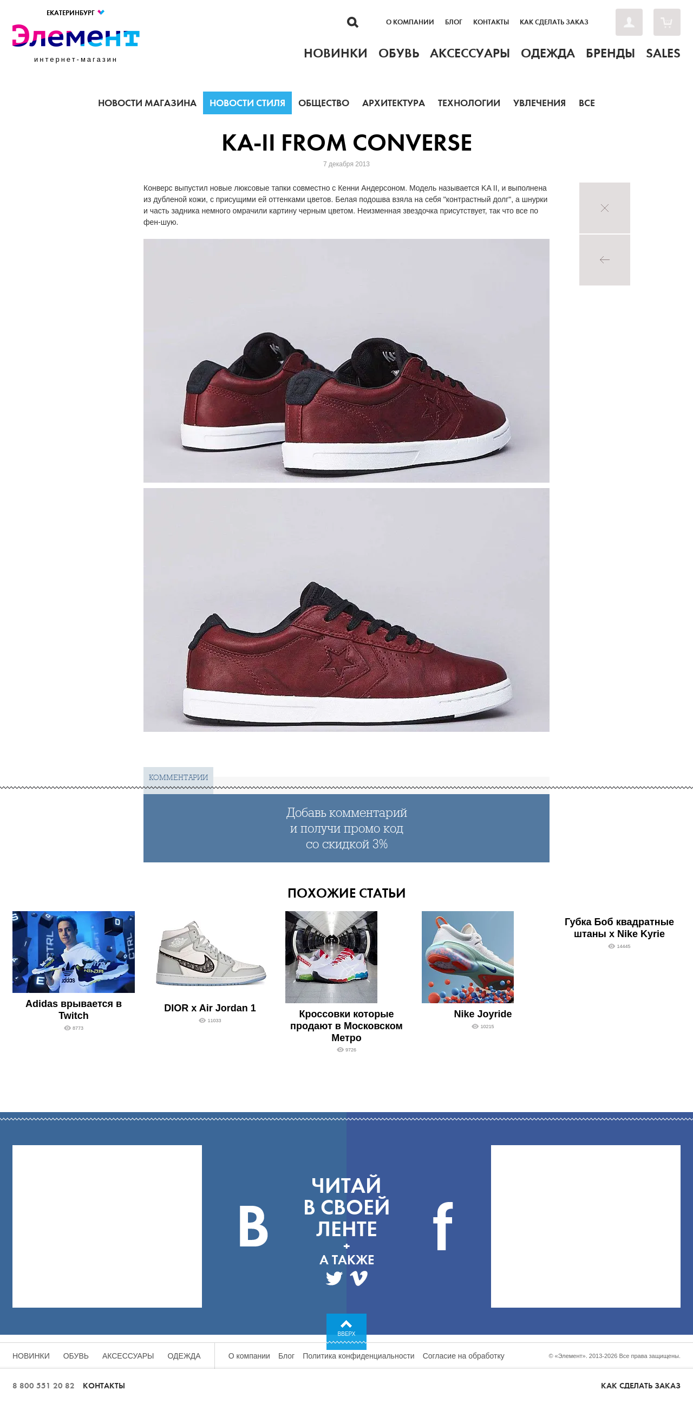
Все (587, 103)
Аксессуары (128, 1356)
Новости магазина (147, 103)
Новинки (31, 1356)
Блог (453, 22)
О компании (410, 22)
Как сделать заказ (554, 22)
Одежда (184, 1356)
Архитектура (393, 103)
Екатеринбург (76, 13)
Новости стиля (247, 103)
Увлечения (539, 103)
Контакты (491, 22)
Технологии (469, 103)
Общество (323, 103)
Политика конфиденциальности (359, 1356)
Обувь (76, 1356)
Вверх (347, 1334)
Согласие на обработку (464, 1356)
